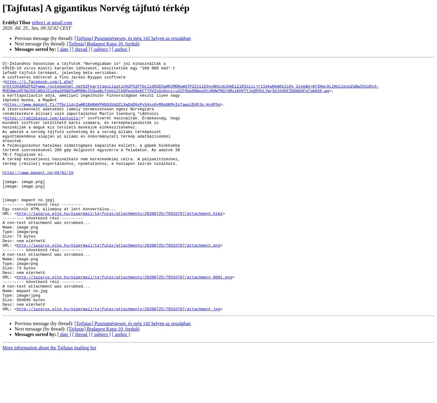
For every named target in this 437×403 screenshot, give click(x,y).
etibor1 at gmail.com (52, 22)
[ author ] (121, 49)
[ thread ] (81, 49)
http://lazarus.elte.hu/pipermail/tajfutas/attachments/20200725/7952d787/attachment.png (118, 282)
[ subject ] (101, 49)
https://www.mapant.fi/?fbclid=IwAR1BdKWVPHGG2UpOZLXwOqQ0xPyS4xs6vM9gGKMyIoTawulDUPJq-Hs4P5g (112, 113)
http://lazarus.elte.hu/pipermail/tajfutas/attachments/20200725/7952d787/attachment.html (120, 244)
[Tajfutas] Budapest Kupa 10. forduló (103, 43)
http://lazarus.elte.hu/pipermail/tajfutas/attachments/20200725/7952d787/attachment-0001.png (124, 320)
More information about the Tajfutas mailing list (49, 397)
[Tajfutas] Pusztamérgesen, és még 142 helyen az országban (132, 38)
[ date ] (64, 49)
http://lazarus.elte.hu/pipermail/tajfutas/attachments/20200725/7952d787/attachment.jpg (118, 358)
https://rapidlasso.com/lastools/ (43, 129)
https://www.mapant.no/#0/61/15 (37, 195)
